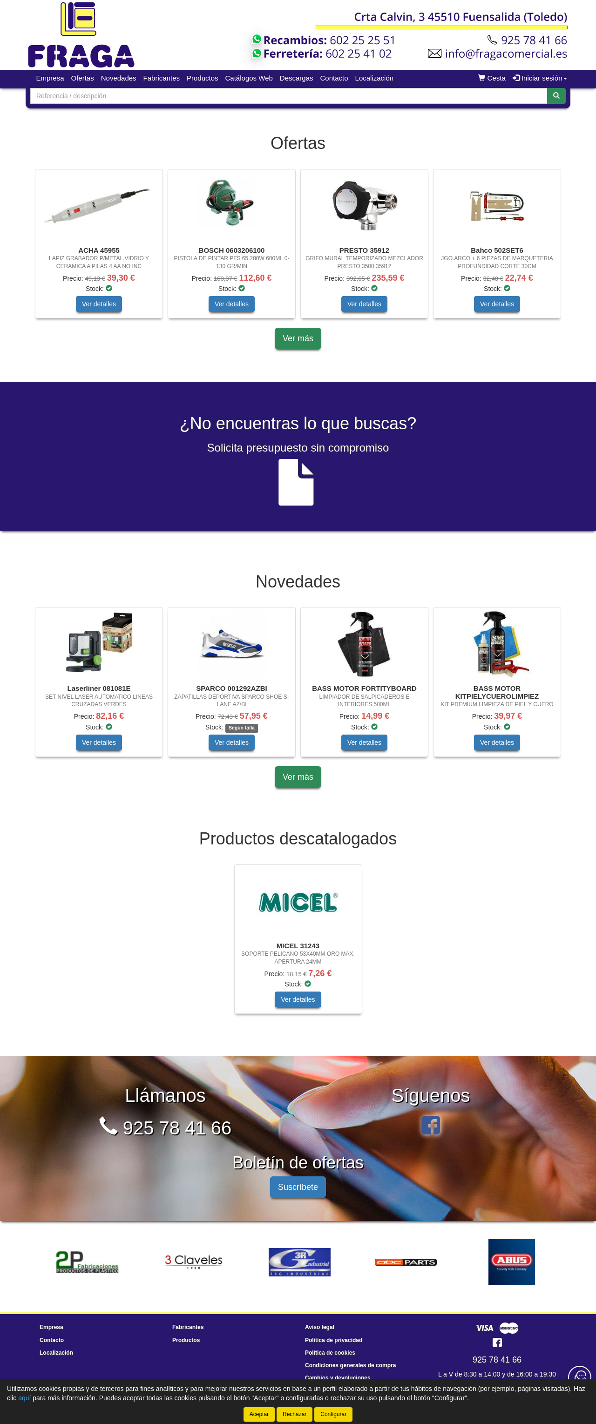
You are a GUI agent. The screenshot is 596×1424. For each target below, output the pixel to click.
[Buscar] (556, 96)
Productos (202, 78)
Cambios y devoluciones (338, 1378)
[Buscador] (289, 96)
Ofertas (82, 78)
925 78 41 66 (165, 1128)
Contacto (334, 78)
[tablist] (298, 248)
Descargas (296, 78)
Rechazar (294, 1414)
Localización (374, 78)
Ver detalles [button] (99, 304)
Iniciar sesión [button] (540, 78)
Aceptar (259, 1414)
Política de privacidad (333, 1340)
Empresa (50, 78)
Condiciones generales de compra (350, 1365)
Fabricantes (161, 78)
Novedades (118, 78)
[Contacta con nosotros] (579, 1377)
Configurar (333, 1414)
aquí (24, 1398)
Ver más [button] (298, 338)
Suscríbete (298, 1187)
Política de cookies (330, 1353)
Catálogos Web (249, 78)
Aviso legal (319, 1327)
